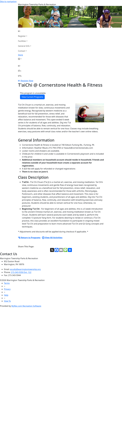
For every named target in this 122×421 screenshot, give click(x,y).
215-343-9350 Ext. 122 (21, 272)
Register (22, 36)
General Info (24, 46)
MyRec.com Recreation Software (26, 306)
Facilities (22, 41)
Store (20, 55)
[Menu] (19, 75)
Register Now (27, 80)
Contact (21, 51)
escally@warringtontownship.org (25, 269)
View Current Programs (32, 97)
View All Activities (52, 237)
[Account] (24, 58)
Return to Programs (29, 237)
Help (6, 295)
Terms (7, 283)
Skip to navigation (8, 1)
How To (7, 301)
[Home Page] (24, 31)
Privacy (7, 289)
